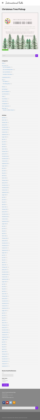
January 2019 (4, 327)
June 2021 (4, 257)
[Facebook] (4, 402)
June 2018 (4, 344)
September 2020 (5, 279)
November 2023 (5, 187)
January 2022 (4, 240)
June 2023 (4, 199)
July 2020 (3, 284)
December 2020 (5, 272)
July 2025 (3, 139)
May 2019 (4, 317)
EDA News (4, 381)
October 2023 (4, 190)
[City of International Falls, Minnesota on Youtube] (7, 402)
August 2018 (4, 339)
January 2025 (4, 153)
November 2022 (5, 216)
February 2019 (4, 325)
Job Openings (4, 89)
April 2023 (4, 204)
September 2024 (5, 163)
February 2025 (4, 151)
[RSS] (14, 402)
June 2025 (4, 141)
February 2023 (4, 209)
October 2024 (4, 161)
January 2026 (4, 124)
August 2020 (4, 281)
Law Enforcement (5, 93)
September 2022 (5, 221)
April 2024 (4, 175)
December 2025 (5, 127)
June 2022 (4, 228)
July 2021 (3, 255)
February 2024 (4, 180)
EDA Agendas (5, 81)
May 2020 (4, 288)
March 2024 (4, 177)
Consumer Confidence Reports (8, 110)
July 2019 (3, 313)
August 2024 (4, 165)
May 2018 (4, 346)
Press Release (4, 98)
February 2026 (4, 122)
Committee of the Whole (7, 74)
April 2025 (4, 146)
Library (3, 96)
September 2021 (5, 250)
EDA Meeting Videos (6, 83)
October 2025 (4, 132)
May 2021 (4, 259)
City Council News (5, 380)
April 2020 (4, 291)
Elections (3, 86)
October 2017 (4, 363)
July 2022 (3, 226)
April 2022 (4, 233)
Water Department (5, 106)
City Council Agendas (6, 67)
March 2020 (4, 293)
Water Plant (4, 108)
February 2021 (4, 267)
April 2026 (4, 117)
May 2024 (4, 173)
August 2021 (4, 252)
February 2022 (4, 238)
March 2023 (4, 206)
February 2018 (4, 354)
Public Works (4, 101)
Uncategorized (4, 103)
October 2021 (4, 247)
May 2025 (4, 144)
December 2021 (5, 243)
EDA (3, 79)
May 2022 (4, 231)
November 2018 (5, 332)
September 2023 (5, 192)
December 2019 (5, 301)
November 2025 (5, 129)
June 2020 (4, 286)
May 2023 (4, 202)
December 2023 (5, 185)
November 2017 (5, 361)
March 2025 (4, 149)
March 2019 (4, 322)
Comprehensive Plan (6, 77)
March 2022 (4, 235)
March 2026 (4, 120)
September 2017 (5, 366)
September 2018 (5, 337)
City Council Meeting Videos (8, 69)
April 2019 (4, 320)
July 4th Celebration (5, 91)
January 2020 (4, 298)
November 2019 (5, 303)
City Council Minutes (6, 71)
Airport (3, 63)
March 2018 (4, 351)
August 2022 (4, 223)
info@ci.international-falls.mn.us (8, 397)
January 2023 (4, 211)
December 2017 (5, 358)
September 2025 (5, 134)
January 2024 (4, 182)
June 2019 (4, 315)
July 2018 (3, 342)
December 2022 (5, 214)
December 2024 (5, 156)
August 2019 (4, 310)
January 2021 (4, 269)
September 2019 (5, 308)
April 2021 (4, 262)
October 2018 (4, 334)
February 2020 (4, 296)
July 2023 (3, 197)
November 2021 (5, 245)
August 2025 (4, 136)
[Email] (10, 402)
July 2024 (3, 168)
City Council (4, 65)
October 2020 (4, 276)
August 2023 (4, 194)
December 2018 (5, 329)
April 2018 (4, 349)
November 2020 (5, 274)
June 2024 (4, 170)
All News (3, 379)
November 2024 (5, 158)
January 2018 (4, 356)
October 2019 (4, 305)
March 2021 (4, 264)
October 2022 (4, 218)
